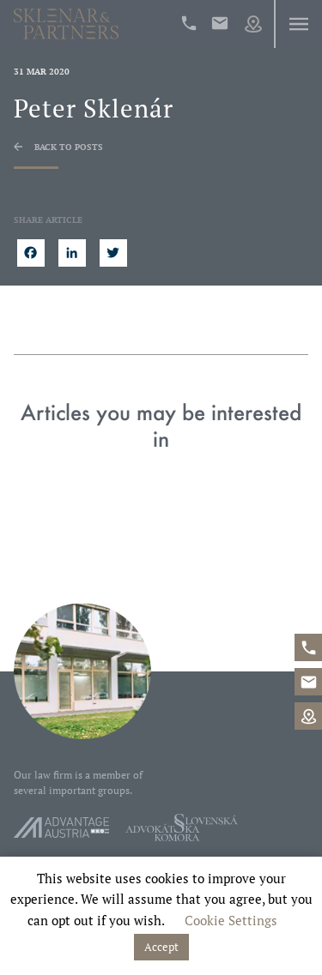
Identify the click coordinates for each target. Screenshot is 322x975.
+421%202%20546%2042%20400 (188, 23)
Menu (298, 24)
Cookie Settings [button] (231, 920)
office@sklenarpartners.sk (219, 23)
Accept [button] (161, 946)
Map (253, 24)
